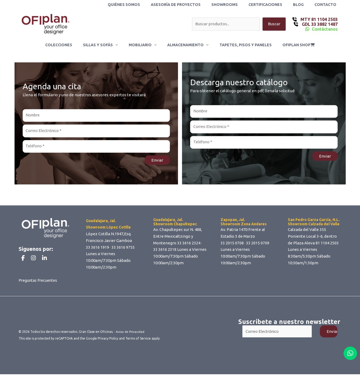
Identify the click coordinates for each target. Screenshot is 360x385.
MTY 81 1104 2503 (318, 19)
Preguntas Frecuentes (39, 291)
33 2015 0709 (257, 244)
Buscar (274, 24)
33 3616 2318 (164, 251)
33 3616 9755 (123, 248)
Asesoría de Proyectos (190, 4)
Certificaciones (273, 4)
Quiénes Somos (141, 4)
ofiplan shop (290, 45)
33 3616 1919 (97, 248)
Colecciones (66, 45)
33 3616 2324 (188, 244)
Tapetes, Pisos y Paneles (241, 45)
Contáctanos (325, 29)
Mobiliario (144, 45)
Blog (303, 4)
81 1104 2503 (327, 244)
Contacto (327, 4)
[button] (120, 45)
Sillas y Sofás (105, 45)
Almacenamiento (186, 45)
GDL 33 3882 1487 (319, 24)
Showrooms (236, 4)
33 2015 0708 (232, 244)
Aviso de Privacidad (130, 342)
